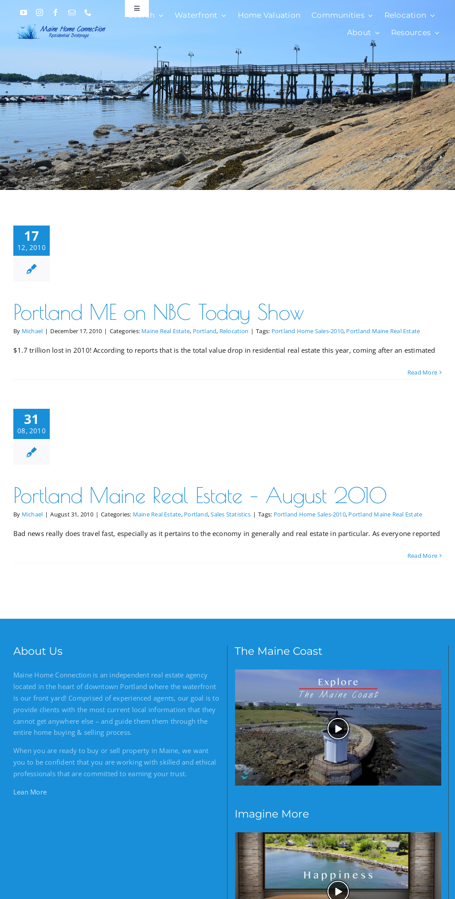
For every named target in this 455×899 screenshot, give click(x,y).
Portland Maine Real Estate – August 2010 (200, 495)
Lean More (30, 791)
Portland (205, 331)
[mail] (72, 12)
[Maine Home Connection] (60, 23)
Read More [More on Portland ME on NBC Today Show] (422, 372)
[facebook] (55, 12)
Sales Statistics (231, 514)
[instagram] (39, 12)
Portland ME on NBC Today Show (158, 311)
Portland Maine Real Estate (383, 331)
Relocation (234, 331)
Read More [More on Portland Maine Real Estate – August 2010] (422, 556)
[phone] (88, 12)
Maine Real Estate (165, 331)
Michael (32, 331)
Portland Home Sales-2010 (307, 331)
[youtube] (23, 12)
